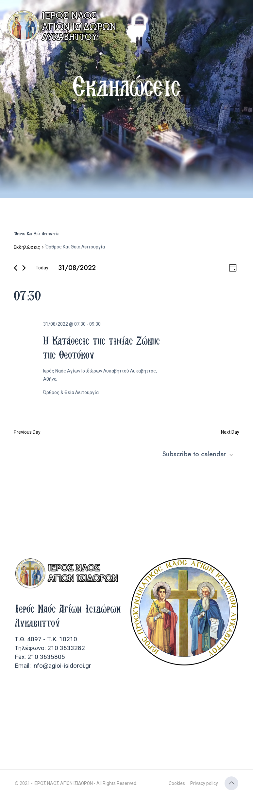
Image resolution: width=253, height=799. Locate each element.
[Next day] (24, 268)
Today (42, 267)
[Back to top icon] (231, 783)
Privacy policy (204, 783)
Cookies (177, 783)
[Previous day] (15, 268)
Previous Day (27, 432)
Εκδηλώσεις (27, 247)
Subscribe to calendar (194, 454)
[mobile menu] (242, 19)
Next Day (230, 432)
